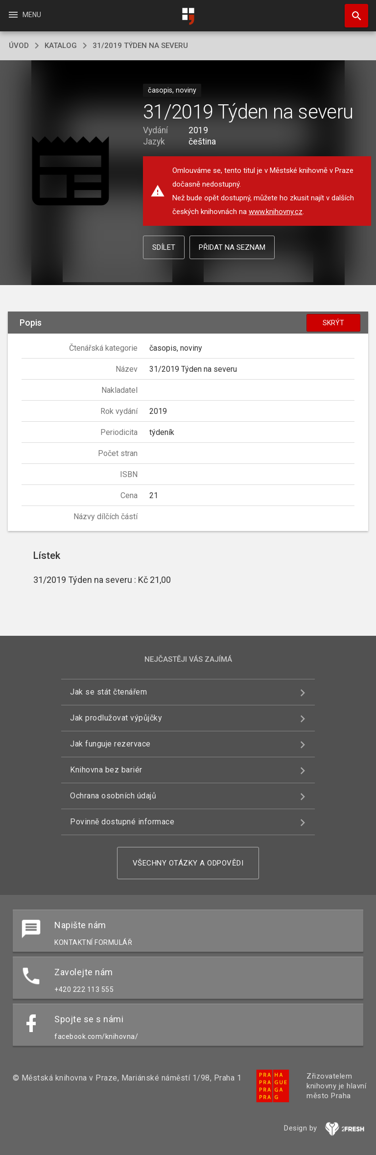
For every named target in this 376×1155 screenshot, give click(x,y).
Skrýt (333, 323)
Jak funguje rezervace (110, 743)
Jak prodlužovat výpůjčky (116, 717)
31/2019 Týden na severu (140, 45)
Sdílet (163, 247)
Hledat (352, 11)
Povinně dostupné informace (122, 821)
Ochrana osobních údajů (113, 795)
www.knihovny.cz (276, 211)
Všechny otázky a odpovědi (188, 863)
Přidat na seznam (232, 247)
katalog (61, 45)
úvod (19, 45)
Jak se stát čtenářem (108, 692)
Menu (24, 15)
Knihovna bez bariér (106, 769)
